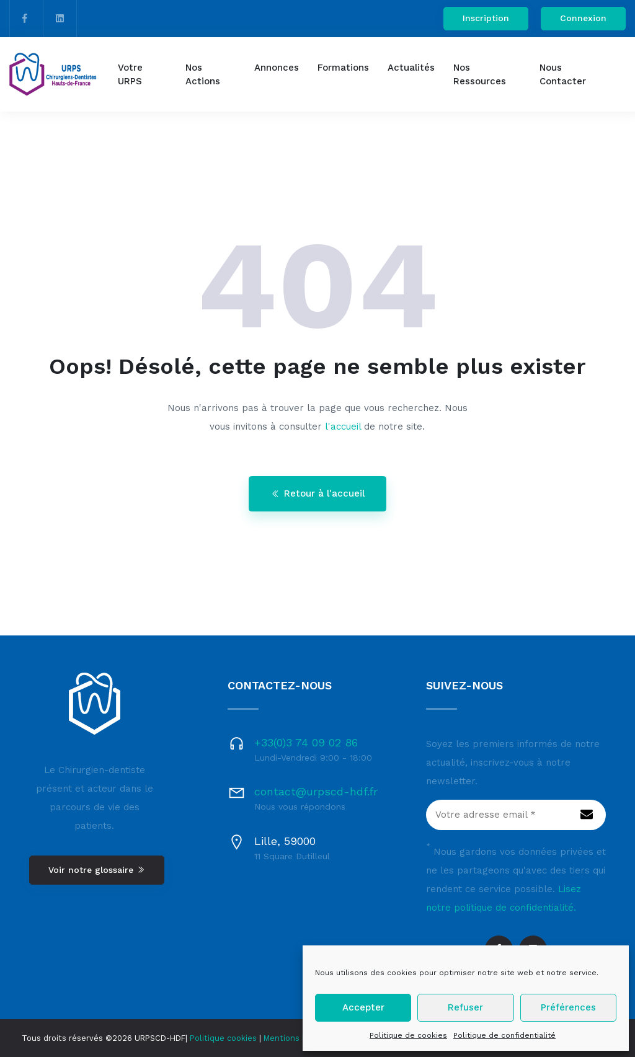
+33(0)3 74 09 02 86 (306, 742)
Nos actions (202, 74)
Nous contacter (563, 74)
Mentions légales (297, 1038)
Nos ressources (479, 74)
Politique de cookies (408, 1035)
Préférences (568, 1007)
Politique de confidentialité (504, 1035)
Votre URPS (130, 74)
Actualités (411, 67)
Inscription (486, 18)
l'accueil (343, 426)
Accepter (363, 1007)
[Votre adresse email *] (516, 815)
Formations (343, 67)
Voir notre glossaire (96, 870)
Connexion (583, 18)
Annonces (276, 67)
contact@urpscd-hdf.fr (316, 791)
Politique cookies (223, 1038)
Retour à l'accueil (318, 493)
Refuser (465, 1007)
